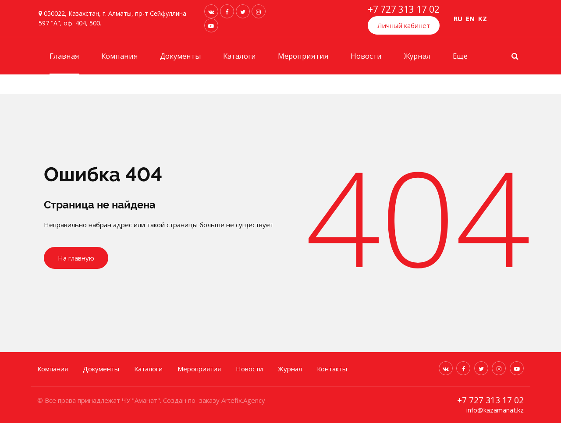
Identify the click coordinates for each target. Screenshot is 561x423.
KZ (482, 18)
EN (470, 18)
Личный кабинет (403, 25)
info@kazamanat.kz (495, 409)
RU (458, 18)
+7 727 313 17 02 (404, 9)
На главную (76, 258)
